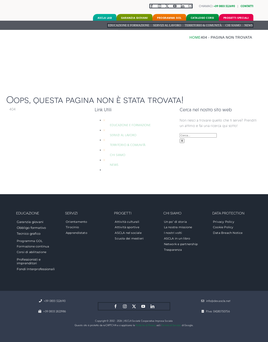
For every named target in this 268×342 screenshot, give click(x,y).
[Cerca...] (198, 135)
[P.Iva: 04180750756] (215, 311)
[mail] (190, 6)
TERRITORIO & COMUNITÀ (128, 145)
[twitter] (167, 6)
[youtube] (175, 6)
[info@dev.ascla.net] (216, 301)
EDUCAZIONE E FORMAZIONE (130, 125)
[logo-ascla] (28, 4)
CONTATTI (247, 6)
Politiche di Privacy (146, 325)
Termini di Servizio (171, 325)
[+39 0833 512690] (52, 301)
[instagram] (159, 6)
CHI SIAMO (117, 155)
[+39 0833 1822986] (52, 311)
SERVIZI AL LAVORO (123, 135)
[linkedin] (182, 6)
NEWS (114, 164)
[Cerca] (182, 141)
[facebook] (152, 6)
